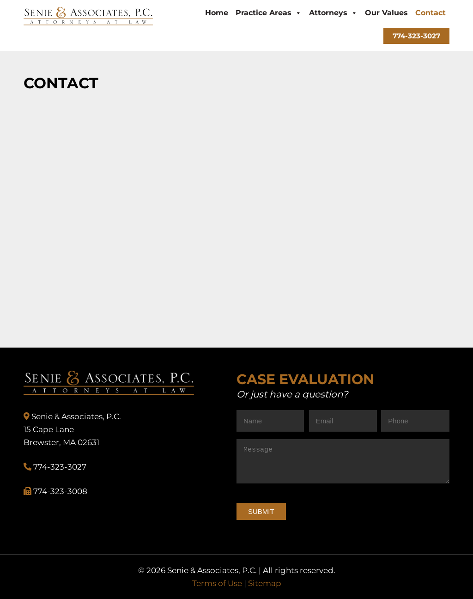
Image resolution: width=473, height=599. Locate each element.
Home (216, 12)
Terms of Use (217, 583)
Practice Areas (269, 12)
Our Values (386, 12)
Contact (430, 12)
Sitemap (264, 583)
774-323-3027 (416, 35)
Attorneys (333, 12)
